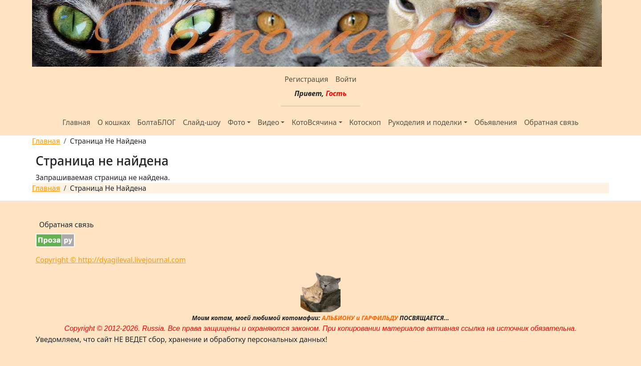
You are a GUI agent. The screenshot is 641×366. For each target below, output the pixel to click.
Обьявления (496, 122)
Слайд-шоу (202, 122)
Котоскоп (365, 122)
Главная (76, 122)
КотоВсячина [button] (314, 122)
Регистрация (306, 79)
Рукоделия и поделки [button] (425, 122)
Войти (345, 79)
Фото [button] (236, 122)
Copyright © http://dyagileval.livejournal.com (111, 260)
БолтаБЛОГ (156, 122)
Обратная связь (551, 122)
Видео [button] (268, 122)
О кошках (113, 122)
